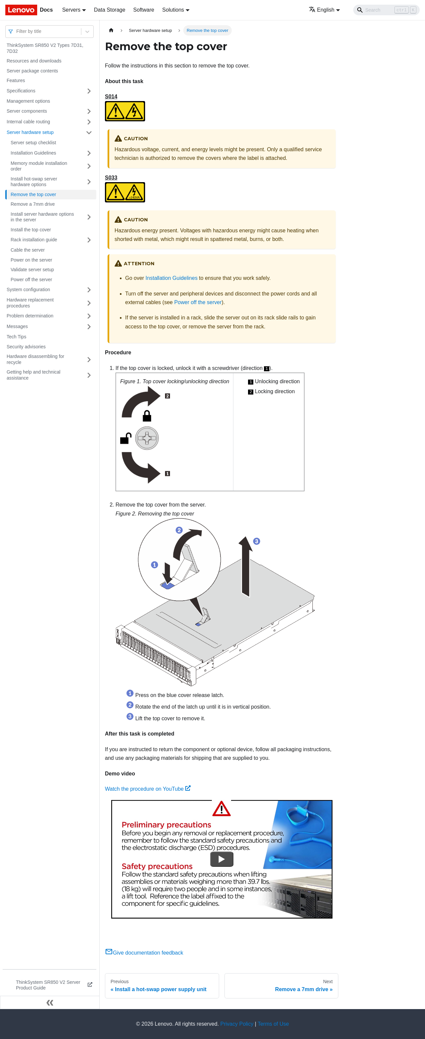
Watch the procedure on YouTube (148, 789)
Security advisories (26, 346)
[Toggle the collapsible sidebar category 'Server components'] (89, 111)
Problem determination (30, 315)
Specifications (21, 90)
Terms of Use (273, 1024)
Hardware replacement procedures (30, 302)
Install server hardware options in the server (42, 217)
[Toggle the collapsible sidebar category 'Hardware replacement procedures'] (89, 303)
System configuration (28, 289)
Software (143, 10)
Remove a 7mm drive (33, 204)
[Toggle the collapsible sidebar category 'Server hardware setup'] (89, 132)
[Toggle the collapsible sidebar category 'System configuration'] (89, 290)
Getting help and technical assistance (33, 375)
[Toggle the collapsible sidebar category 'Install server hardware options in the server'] (89, 217)
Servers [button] (71, 10)
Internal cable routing (28, 121)
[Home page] (111, 30)
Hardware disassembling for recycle (35, 359)
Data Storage (109, 10)
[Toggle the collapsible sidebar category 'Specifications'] (89, 91)
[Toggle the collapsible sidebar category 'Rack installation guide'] (89, 240)
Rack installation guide (34, 239)
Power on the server (31, 260)
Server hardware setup (30, 132)
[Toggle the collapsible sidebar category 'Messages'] (89, 326)
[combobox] (17, 31)
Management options (28, 101)
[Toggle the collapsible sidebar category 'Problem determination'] (89, 316)
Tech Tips (16, 336)
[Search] (386, 10)
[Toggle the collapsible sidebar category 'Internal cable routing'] (89, 122)
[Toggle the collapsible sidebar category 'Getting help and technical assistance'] (89, 375)
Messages (17, 326)
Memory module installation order (39, 166)
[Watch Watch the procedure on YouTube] (221, 859)
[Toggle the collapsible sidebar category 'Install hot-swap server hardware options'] (89, 182)
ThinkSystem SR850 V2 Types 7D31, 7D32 (45, 48)
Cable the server (28, 250)
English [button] (321, 10)
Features (16, 80)
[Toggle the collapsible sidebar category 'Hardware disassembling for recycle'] (89, 359)
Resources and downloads (34, 60)
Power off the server (31, 279)
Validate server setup (32, 269)
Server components (27, 111)
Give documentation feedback (144, 953)
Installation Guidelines (33, 153)
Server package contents (32, 70)
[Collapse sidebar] (50, 1002)
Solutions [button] (173, 10)
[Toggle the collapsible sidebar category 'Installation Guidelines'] (89, 153)
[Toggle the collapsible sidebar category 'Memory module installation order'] (89, 166)
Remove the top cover (33, 194)
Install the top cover (31, 229)
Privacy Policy (237, 1024)
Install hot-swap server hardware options (34, 181)
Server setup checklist (33, 142)
